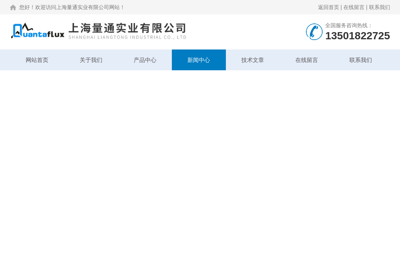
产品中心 (145, 60)
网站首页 (37, 60)
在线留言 (353, 7)
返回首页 (328, 7)
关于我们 (91, 60)
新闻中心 (198, 60)
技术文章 (252, 60)
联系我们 (379, 7)
